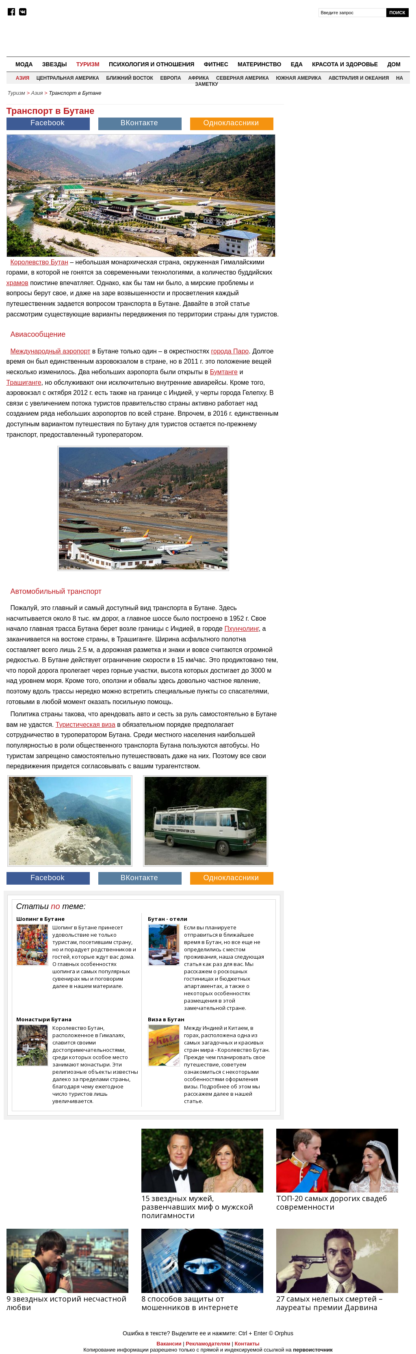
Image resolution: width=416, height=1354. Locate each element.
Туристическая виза (85, 724)
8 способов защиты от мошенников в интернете (189, 1303)
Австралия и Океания (359, 78)
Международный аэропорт (51, 351)
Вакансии (168, 1344)
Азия (22, 78)
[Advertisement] (349, 151)
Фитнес (216, 64)
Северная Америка (242, 78)
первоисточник (313, 1350)
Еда (297, 64)
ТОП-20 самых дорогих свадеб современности (331, 1202)
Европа (170, 78)
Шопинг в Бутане (40, 918)
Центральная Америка (68, 78)
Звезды (54, 64)
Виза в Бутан (166, 1019)
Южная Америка (299, 78)
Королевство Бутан (39, 262)
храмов (17, 282)
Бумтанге (224, 371)
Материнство (259, 64)
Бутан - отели (167, 918)
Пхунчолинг (241, 628)
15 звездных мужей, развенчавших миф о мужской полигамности (197, 1206)
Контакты (246, 1344)
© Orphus (281, 1333)
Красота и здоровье (345, 64)
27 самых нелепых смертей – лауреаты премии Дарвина (329, 1303)
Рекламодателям (208, 1344)
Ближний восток (129, 78)
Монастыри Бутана (44, 1019)
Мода (23, 64)
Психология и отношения (151, 64)
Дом (394, 64)
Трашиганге (23, 382)
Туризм (88, 64)
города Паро (230, 351)
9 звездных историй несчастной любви (66, 1303)
